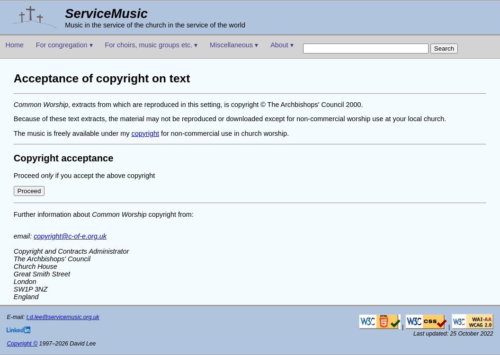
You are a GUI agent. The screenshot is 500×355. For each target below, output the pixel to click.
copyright (145, 133)
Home (15, 45)
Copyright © (22, 343)
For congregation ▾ (64, 45)
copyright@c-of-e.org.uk (70, 236)
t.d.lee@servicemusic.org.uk (63, 317)
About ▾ (282, 45)
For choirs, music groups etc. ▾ (151, 45)
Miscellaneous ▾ (234, 45)
